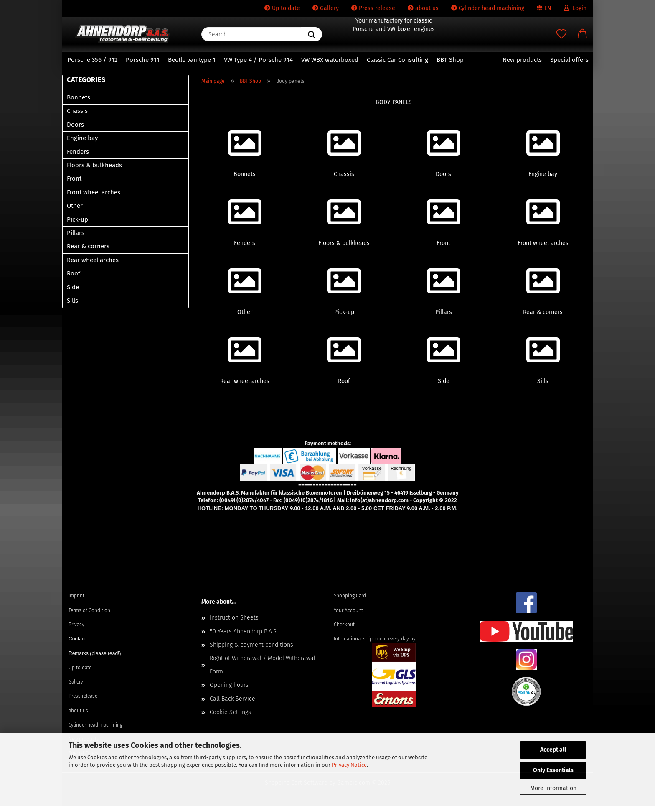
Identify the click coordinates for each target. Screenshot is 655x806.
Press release (373, 8)
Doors (75, 124)
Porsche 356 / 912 (92, 60)
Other (75, 205)
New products (522, 60)
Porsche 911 (143, 60)
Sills (72, 300)
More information (553, 788)
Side (73, 287)
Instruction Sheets (234, 617)
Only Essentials (553, 770)
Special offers (569, 60)
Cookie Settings (230, 712)
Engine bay (82, 138)
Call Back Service (232, 698)
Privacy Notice (349, 765)
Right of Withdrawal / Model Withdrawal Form (262, 665)
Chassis (77, 111)
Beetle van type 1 (192, 60)
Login (575, 8)
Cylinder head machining (487, 8)
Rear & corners (88, 246)
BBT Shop (450, 60)
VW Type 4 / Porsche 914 (258, 60)
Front (74, 178)
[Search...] (311, 34)
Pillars (75, 233)
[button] (582, 34)
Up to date (282, 8)
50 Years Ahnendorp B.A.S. (244, 631)
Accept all (553, 749)
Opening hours (229, 685)
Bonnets (78, 97)
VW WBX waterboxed (329, 60)
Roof (73, 273)
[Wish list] (561, 34)
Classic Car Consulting (397, 60)
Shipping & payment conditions (251, 644)
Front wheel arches (93, 192)
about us (423, 8)
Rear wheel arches (93, 260)
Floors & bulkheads (94, 165)
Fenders (78, 152)
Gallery (325, 8)
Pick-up (77, 219)
